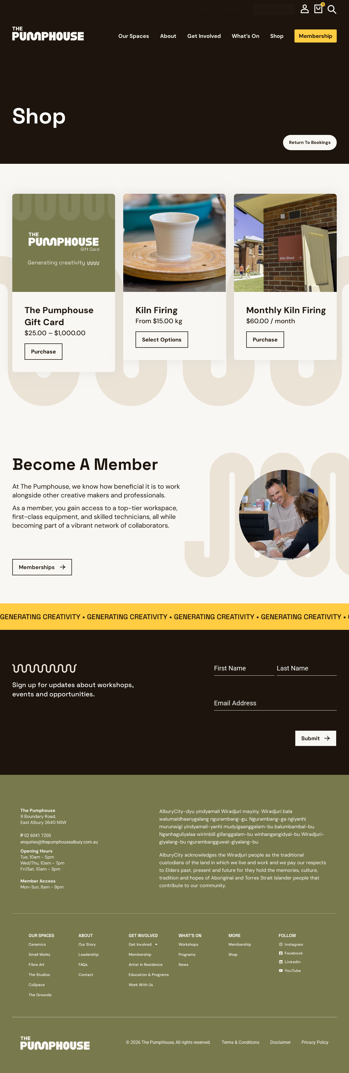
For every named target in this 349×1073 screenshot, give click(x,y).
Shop (277, 36)
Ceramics (37, 944)
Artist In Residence (146, 964)
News (207, 9)
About (168, 36)
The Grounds (40, 994)
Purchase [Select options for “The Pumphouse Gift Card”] (43, 351)
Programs (187, 954)
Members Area (274, 9)
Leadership (89, 954)
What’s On (245, 36)
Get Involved (204, 36)
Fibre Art (36, 964)
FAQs (83, 964)
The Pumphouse (43, 816)
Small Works (39, 954)
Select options (162, 339)
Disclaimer (280, 1042)
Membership (315, 36)
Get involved (143, 935)
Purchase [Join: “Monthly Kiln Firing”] (265, 339)
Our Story (87, 944)
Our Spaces (133, 36)
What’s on (190, 935)
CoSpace (37, 984)
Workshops (188, 944)
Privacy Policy (315, 1042)
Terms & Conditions (240, 1042)
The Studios (39, 974)
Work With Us (141, 984)
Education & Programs (149, 974)
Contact (234, 9)
